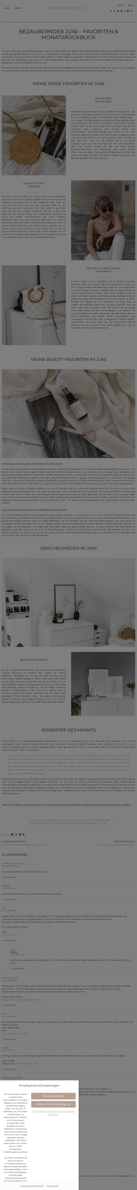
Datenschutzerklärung (82, 599)
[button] (68, 615)
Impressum (82, 638)
